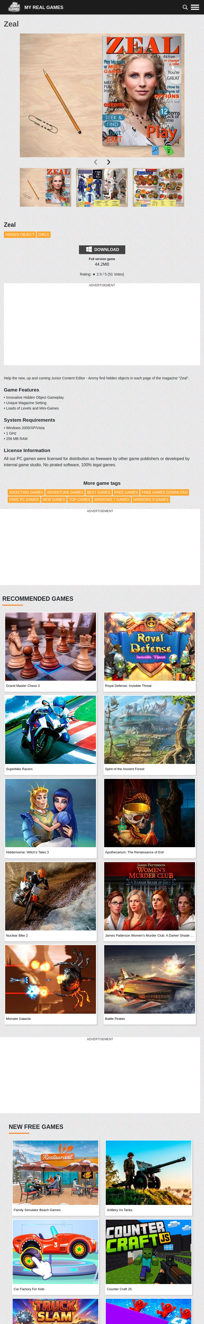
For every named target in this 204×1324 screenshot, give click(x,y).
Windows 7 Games (111, 499)
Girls (43, 234)
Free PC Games (24, 499)
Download (102, 249)
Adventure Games (65, 492)
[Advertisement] (102, 324)
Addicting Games (26, 492)
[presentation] (96, 162)
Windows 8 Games (150, 499)
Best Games (98, 492)
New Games (54, 499)
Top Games (79, 499)
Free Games (126, 492)
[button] (46, 191)
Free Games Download (165, 492)
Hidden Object (19, 234)
